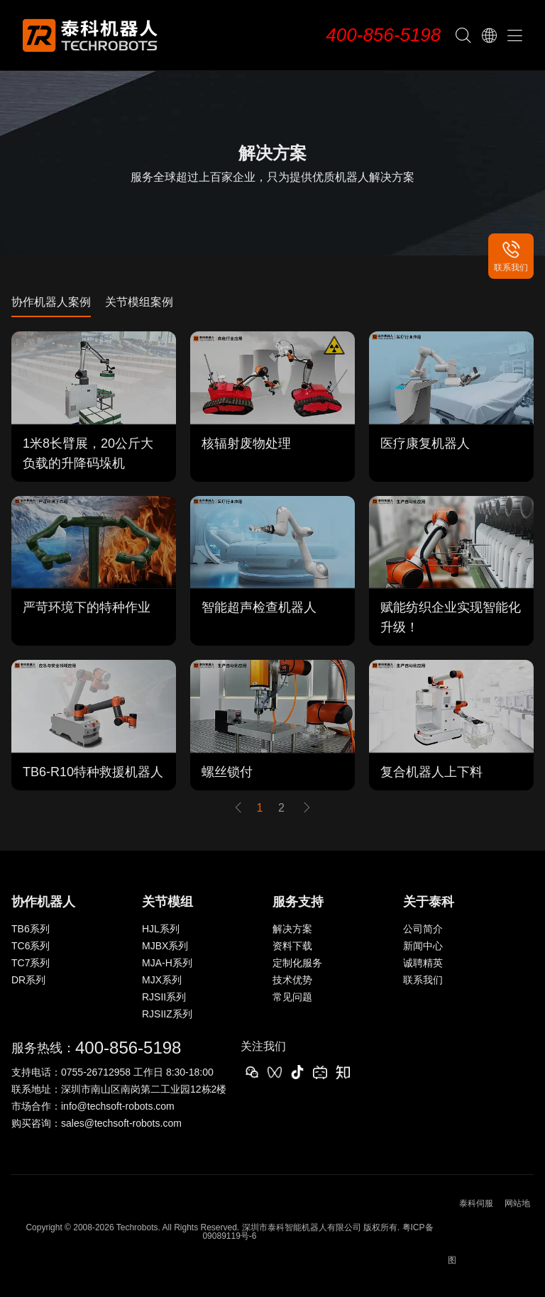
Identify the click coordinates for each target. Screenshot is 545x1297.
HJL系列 (161, 928)
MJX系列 (162, 980)
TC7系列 (30, 962)
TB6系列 (30, 928)
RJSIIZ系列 (167, 1014)
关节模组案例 (139, 302)
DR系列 (28, 980)
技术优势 (292, 980)
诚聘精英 (423, 962)
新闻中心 (423, 945)
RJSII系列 (164, 997)
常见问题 (292, 997)
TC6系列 (30, 945)
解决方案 (292, 928)
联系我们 (423, 980)
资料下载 (292, 945)
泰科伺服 (476, 1203)
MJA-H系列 (167, 962)
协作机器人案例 (51, 302)
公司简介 (423, 928)
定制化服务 (297, 962)
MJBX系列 (165, 945)
